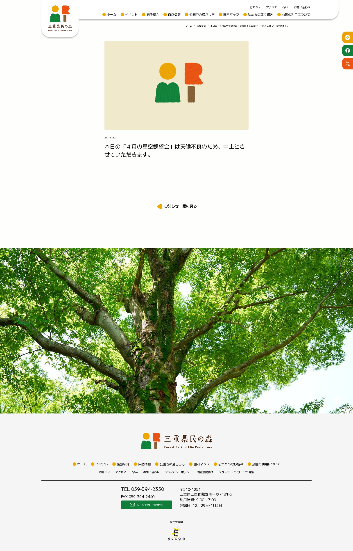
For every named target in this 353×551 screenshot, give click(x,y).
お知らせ (255, 7)
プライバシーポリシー (178, 472)
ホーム (111, 14)
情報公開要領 (205, 472)
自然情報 (174, 14)
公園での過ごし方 (202, 14)
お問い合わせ (302, 7)
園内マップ (231, 14)
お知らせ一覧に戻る (180, 206)
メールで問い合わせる (146, 505)
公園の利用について (296, 14)
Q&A (285, 7)
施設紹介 (153, 14)
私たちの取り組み (260, 14)
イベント (131, 14)
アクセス (271, 7)
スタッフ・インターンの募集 (236, 472)
